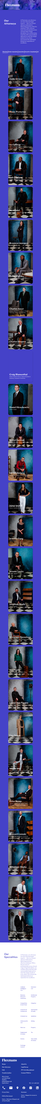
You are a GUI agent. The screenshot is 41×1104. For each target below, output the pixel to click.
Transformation (6, 1073)
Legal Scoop (24, 1067)
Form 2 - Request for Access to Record (29, 1096)
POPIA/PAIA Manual (7, 1096)
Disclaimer (24, 1092)
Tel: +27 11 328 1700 (34, 1083)
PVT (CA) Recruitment (27, 1070)
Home (4, 1064)
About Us (24, 1064)
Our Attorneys (6, 1067)
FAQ (3, 1070)
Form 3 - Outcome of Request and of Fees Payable (10, 1100)
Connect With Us (26, 1073)
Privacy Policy (5, 1092)
